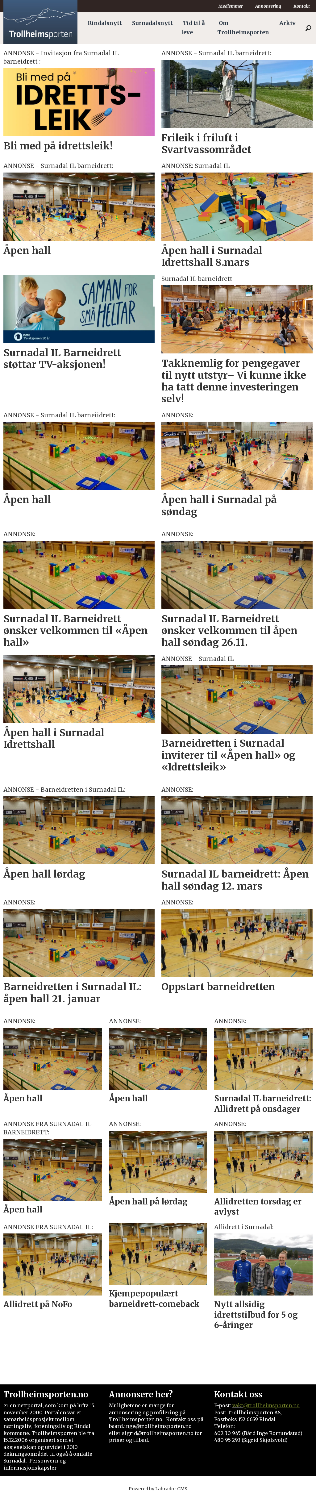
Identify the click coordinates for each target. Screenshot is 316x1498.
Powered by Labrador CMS (158, 1489)
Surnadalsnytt (152, 23)
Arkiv (287, 23)
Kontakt (301, 6)
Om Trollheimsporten (243, 28)
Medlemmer (230, 6)
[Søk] (308, 28)
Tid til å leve (193, 28)
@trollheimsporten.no (271, 1405)
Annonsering (268, 6)
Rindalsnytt (105, 23)
